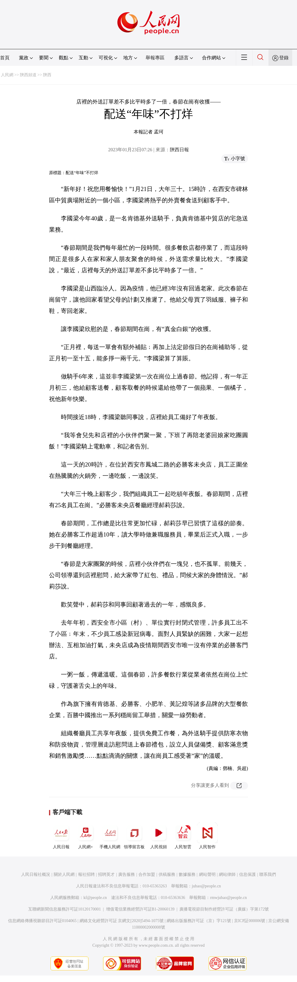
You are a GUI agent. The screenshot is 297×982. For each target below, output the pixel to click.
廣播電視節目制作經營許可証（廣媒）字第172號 (224, 909)
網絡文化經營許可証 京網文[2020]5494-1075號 (122, 921)
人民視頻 (158, 835)
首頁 (5, 57)
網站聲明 (207, 874)
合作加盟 (146, 874)
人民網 (7, 75)
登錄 (284, 57)
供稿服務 (167, 874)
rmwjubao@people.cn (228, 897)
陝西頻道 (28, 75)
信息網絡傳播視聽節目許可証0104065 (42, 921)
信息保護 (247, 874)
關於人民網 (64, 874)
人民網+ (85, 835)
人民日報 (61, 835)
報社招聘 (86, 874)
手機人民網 (109, 835)
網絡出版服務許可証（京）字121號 (199, 921)
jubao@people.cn (206, 886)
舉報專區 (155, 57)
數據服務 (187, 874)
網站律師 (227, 874)
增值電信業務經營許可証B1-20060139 (140, 909)
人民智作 (207, 835)
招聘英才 (106, 874)
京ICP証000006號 (250, 921)
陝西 (47, 75)
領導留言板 (134, 835)
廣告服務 (126, 874)
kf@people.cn (95, 897)
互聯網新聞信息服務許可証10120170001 (64, 909)
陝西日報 (179, 149)
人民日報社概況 (35, 874)
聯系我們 (267, 874)
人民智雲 (183, 835)
